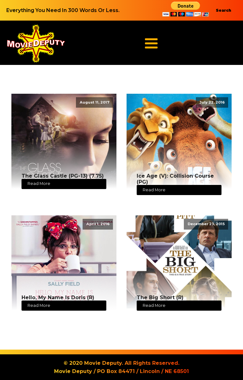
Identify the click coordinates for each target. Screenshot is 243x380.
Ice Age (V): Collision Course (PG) (175, 179)
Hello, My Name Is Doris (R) (58, 297)
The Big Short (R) (160, 297)
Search (223, 10)
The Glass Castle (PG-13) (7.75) (63, 176)
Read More (39, 183)
